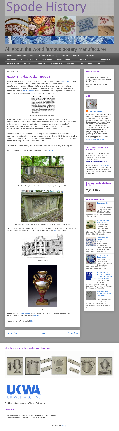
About (90, 63)
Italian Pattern (47, 59)
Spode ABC (41, 63)
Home (9, 55)
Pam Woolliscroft (95, 111)
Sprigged (70, 63)
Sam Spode (28, 63)
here (51, 150)
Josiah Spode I (28, 91)
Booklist (76, 55)
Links (81, 63)
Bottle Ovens (89, 55)
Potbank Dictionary (64, 59)
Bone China (63, 55)
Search (99, 63)
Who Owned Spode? (46, 55)
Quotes (93, 59)
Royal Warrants (13, 63)
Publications (81, 59)
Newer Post (12, 333)
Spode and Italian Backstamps (103, 256)
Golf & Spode (32, 59)
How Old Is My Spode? (25, 55)
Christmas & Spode (14, 59)
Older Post (73, 333)
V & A (56, 230)
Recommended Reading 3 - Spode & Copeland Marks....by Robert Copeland (104, 275)
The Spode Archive (106, 165)
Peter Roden (25, 313)
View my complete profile (95, 139)
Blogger (64, 426)
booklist (36, 316)
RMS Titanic (105, 59)
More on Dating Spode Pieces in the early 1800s (104, 294)
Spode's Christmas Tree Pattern (103, 221)
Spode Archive (56, 63)
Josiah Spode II (67, 81)
